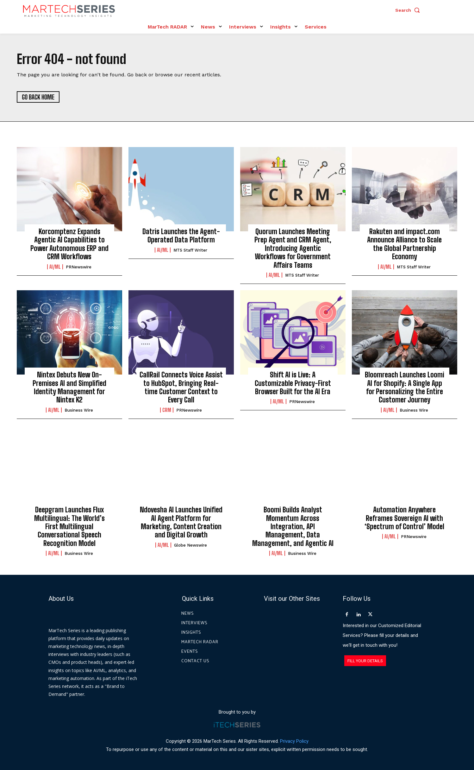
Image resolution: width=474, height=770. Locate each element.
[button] (409, 10)
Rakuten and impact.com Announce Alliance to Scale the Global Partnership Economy (404, 244)
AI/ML (55, 266)
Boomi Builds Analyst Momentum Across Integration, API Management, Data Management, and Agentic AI (293, 527)
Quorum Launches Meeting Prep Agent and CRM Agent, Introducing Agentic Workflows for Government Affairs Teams (292, 248)
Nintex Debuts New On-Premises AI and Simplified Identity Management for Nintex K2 (69, 387)
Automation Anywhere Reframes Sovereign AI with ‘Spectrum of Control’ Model (404, 518)
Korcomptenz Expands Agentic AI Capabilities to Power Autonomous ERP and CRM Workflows (69, 244)
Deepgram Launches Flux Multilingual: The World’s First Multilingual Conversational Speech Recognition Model (69, 527)
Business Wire (79, 410)
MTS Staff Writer (190, 250)
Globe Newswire (190, 545)
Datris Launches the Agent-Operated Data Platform (181, 235)
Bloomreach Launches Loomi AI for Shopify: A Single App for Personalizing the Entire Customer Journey (404, 387)
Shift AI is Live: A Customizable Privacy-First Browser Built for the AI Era (293, 383)
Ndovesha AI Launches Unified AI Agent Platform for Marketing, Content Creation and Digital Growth (181, 522)
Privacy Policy (294, 741)
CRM (166, 410)
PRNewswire (78, 267)
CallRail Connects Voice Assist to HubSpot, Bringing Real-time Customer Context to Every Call (181, 387)
